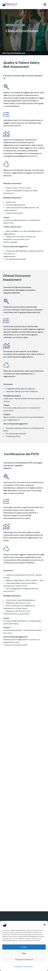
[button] (44, 925)
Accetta (24, 947)
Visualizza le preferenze (24, 959)
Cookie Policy (18, 966)
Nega (24, 953)
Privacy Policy (28, 966)
